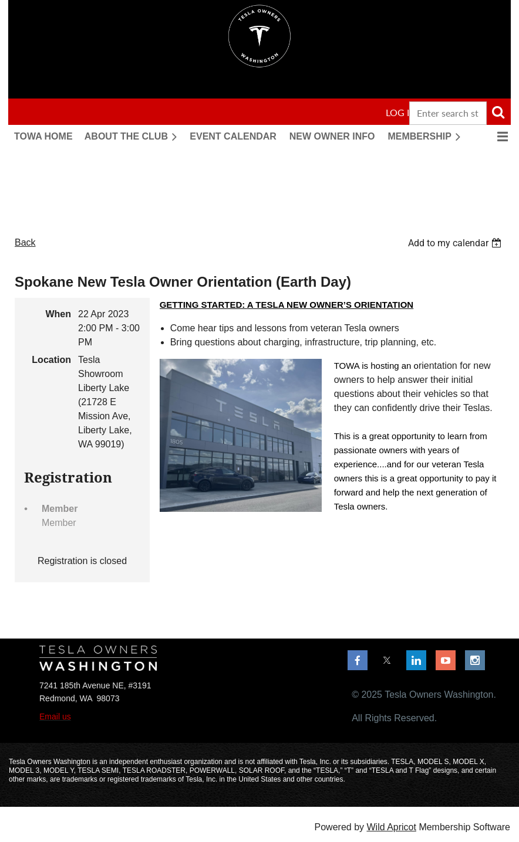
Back (25, 242)
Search (497, 112)
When (58, 314)
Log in (401, 112)
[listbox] (456, 243)
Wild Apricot (391, 827)
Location (51, 360)
